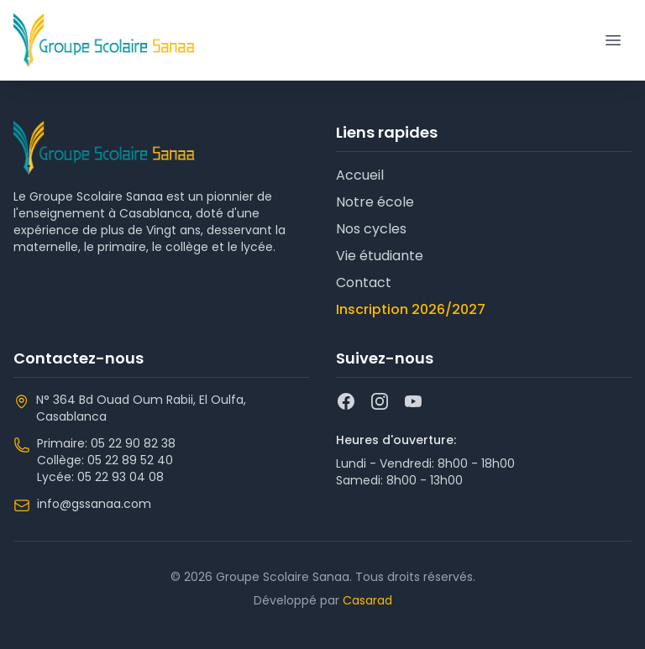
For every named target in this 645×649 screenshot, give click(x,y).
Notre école (375, 202)
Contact (363, 282)
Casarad (367, 600)
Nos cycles (371, 228)
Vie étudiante (379, 255)
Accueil (360, 175)
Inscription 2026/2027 (410, 309)
